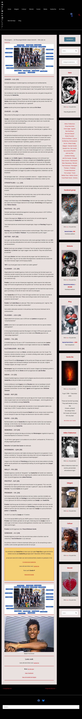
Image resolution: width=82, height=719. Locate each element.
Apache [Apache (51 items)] (73, 129)
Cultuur (22, 9)
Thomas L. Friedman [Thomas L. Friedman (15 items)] (69, 168)
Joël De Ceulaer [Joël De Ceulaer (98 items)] (67, 158)
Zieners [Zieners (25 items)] (75, 178)
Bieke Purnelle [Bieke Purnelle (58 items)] (69, 136)
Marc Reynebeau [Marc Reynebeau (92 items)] (67, 163)
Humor (36, 9)
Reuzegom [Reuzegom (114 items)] (74, 166)
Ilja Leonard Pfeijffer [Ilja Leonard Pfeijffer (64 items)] (70, 151)
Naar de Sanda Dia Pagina (29, 677)
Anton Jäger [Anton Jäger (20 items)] (67, 129)
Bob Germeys (11, 20)
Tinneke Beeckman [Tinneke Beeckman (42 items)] (69, 171)
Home (9, 9)
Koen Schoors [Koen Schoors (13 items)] (66, 161)
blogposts (70, 39)
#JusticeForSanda (29, 574)
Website (70, 246)
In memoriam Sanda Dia (29, 562)
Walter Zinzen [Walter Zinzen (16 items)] (73, 176)
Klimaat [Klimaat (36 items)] (74, 158)
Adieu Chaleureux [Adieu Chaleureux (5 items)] (69, 124)
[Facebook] (71, 14)
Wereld (29, 9)
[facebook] (39, 700)
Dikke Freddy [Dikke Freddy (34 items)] (72, 144)
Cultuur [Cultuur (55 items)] (74, 139)
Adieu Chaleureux (69, 433)
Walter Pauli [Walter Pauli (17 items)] (65, 176)
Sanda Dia (49, 9)
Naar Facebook (29, 673)
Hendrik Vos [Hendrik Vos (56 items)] (66, 149)
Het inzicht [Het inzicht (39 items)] (73, 149)
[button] (79, 15)
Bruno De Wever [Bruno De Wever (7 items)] (67, 139)
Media (42, 9)
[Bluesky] (71, 16)
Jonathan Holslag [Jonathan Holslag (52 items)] (70, 156)
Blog (19, 20)
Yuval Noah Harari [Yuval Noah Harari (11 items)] (67, 178)
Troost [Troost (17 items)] (73, 173)
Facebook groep (70, 190)
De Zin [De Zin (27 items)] (65, 144)
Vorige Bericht (6, 688)
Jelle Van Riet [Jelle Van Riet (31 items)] (69, 154)
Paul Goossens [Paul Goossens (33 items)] (66, 166)
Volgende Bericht (51, 688)
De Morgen (31, 669)
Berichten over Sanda (70, 421)
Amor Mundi (2, 10)
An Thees (57, 9)
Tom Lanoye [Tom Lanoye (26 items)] (67, 173)
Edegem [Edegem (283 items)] (65, 146)
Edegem (15, 9)
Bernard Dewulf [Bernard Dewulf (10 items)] (69, 134)
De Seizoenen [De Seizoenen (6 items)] (73, 141)
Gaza (70, 73)
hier (67, 107)
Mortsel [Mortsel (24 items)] (74, 163)
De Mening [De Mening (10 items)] (65, 141)
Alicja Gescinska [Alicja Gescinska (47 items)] (69, 127)
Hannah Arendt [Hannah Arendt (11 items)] (72, 146)
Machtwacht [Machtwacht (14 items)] (73, 161)
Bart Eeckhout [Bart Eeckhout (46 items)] (70, 131)
